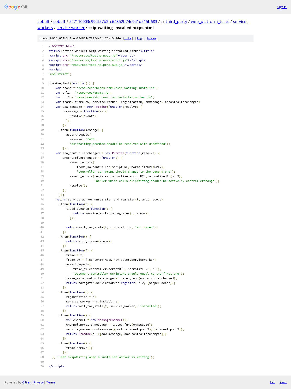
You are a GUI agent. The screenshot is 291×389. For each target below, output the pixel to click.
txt (272, 382)
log (139, 38)
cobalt (43, 21)
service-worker (71, 27)
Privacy (39, 382)
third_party (176, 21)
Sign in (282, 7)
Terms (51, 382)
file (127, 38)
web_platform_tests (210, 21)
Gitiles (26, 382)
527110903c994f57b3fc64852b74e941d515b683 (113, 21)
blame (151, 38)
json (283, 382)
